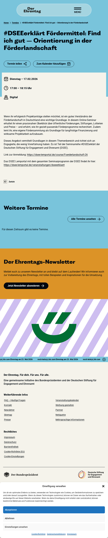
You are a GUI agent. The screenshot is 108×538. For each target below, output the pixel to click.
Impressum (72, 534)
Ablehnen (9, 518)
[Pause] (104, 359)
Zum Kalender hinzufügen (54, 64)
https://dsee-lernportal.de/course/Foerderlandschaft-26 (57, 154)
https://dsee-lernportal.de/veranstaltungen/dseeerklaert (34, 164)
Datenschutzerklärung (56, 534)
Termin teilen (17, 64)
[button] (103, 486)
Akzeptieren (11, 510)
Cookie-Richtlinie (38, 534)
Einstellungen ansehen (16, 527)
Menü (77, 12)
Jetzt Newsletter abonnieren (26, 286)
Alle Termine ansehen (86, 219)
